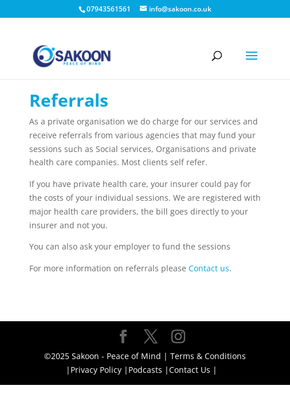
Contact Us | (193, 369)
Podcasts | (148, 369)
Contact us (209, 268)
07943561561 (109, 9)
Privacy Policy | (99, 369)
